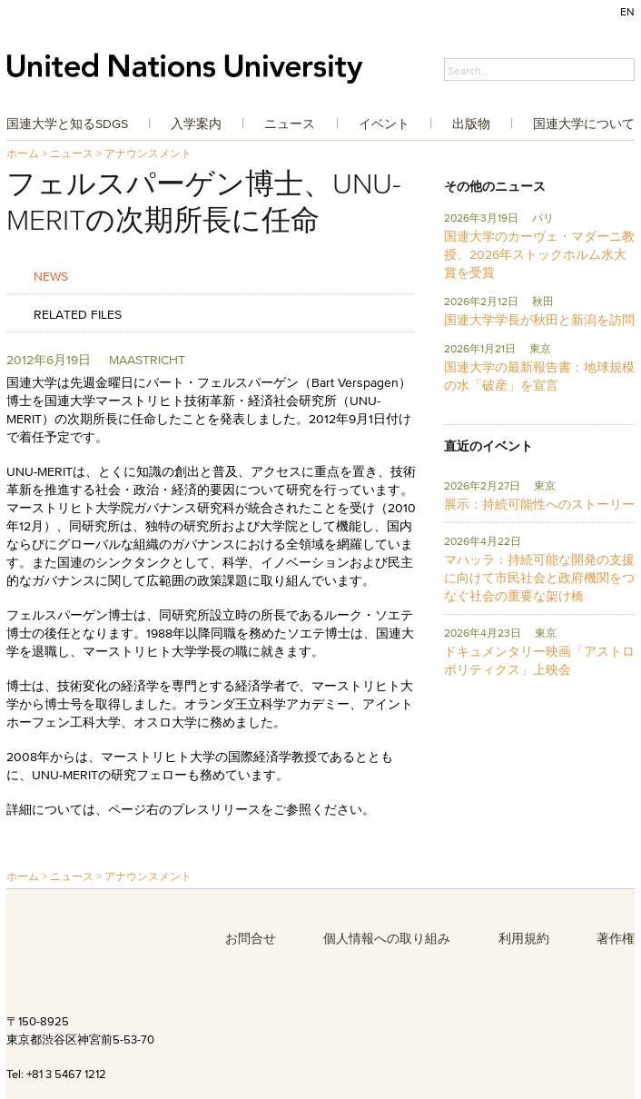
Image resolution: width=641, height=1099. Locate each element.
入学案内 (196, 123)
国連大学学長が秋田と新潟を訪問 (539, 320)
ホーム (22, 153)
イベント (384, 123)
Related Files (78, 313)
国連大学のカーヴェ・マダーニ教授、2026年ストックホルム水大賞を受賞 (539, 254)
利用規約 (523, 938)
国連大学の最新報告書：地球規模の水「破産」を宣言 (539, 376)
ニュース (289, 123)
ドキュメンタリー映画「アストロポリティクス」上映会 (539, 660)
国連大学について (584, 123)
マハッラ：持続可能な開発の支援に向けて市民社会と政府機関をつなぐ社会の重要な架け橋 (539, 577)
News (51, 275)
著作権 (616, 938)
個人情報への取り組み (386, 938)
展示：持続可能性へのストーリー (539, 504)
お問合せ (250, 938)
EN (627, 11)
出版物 (471, 123)
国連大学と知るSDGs (67, 123)
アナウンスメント (148, 153)
